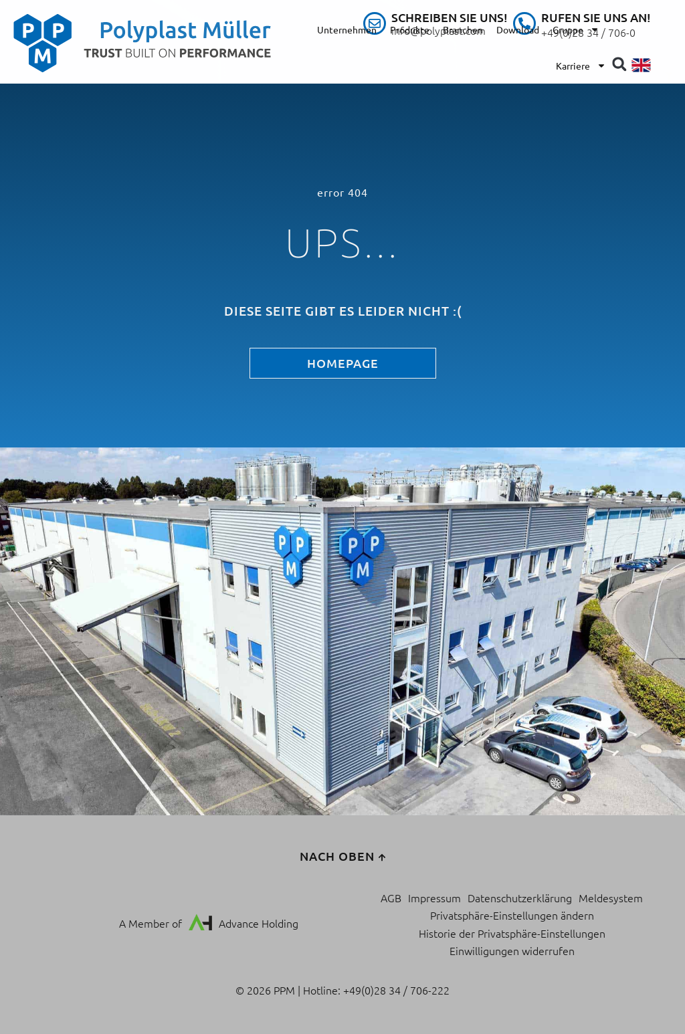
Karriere (581, 65)
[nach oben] (382, 857)
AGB (391, 897)
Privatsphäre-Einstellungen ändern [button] (512, 915)
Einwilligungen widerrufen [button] (512, 950)
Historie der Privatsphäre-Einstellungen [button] (512, 933)
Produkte (409, 29)
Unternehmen (347, 29)
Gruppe (576, 29)
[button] (619, 64)
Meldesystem (611, 897)
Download (517, 29)
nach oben (337, 855)
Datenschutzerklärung (520, 897)
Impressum (434, 897)
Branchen (463, 29)
